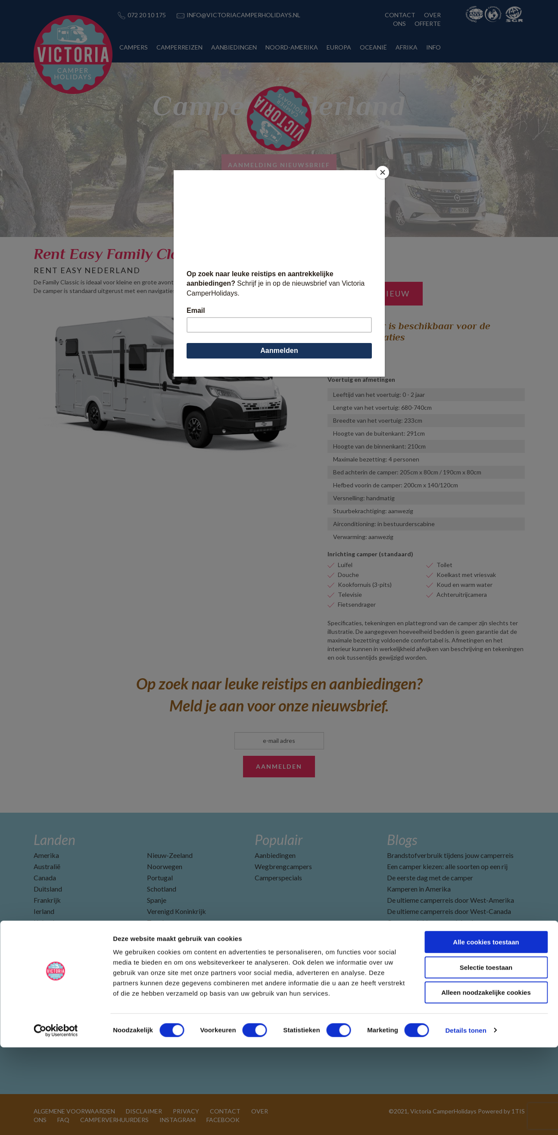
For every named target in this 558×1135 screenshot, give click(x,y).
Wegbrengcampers (283, 866)
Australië (47, 866)
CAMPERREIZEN (179, 47)
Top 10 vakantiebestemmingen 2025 (441, 956)
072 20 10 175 (147, 15)
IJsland (44, 922)
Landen (54, 839)
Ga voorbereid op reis (419, 933)
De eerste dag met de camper (430, 877)
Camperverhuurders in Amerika (433, 945)
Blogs (402, 839)
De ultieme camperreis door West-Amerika (450, 900)
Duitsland (48, 889)
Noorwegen (164, 866)
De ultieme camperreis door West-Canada (449, 911)
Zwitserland (164, 933)
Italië (41, 933)
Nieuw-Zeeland (170, 855)
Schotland (161, 889)
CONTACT (400, 15)
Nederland (49, 956)
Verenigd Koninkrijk (176, 911)
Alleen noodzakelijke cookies (486, 1080)
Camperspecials (278, 877)
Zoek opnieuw (375, 293)
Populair (278, 839)
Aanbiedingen (275, 855)
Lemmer (338, 353)
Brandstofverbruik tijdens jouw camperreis (450, 855)
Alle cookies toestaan (486, 1029)
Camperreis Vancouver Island (430, 922)
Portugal (160, 877)
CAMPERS (133, 47)
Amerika (46, 855)
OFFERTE (428, 23)
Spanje (156, 900)
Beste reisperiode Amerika (426, 978)
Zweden (159, 922)
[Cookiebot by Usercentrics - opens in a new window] (56, 1118)
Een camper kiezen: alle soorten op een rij (447, 866)
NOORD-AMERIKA (291, 47)
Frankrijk (47, 900)
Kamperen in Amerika (419, 889)
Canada (45, 877)
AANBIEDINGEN (234, 47)
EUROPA (339, 47)
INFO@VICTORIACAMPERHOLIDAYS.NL (243, 15)
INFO (433, 47)
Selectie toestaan (486, 1055)
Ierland (44, 911)
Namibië (46, 945)
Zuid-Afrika (164, 945)
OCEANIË (373, 47)
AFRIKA (407, 47)
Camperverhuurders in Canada (431, 967)
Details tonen (465, 1118)
